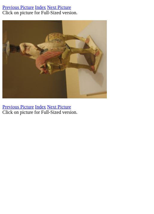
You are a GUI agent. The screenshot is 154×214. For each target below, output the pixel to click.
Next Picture (59, 7)
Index (40, 7)
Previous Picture (18, 7)
